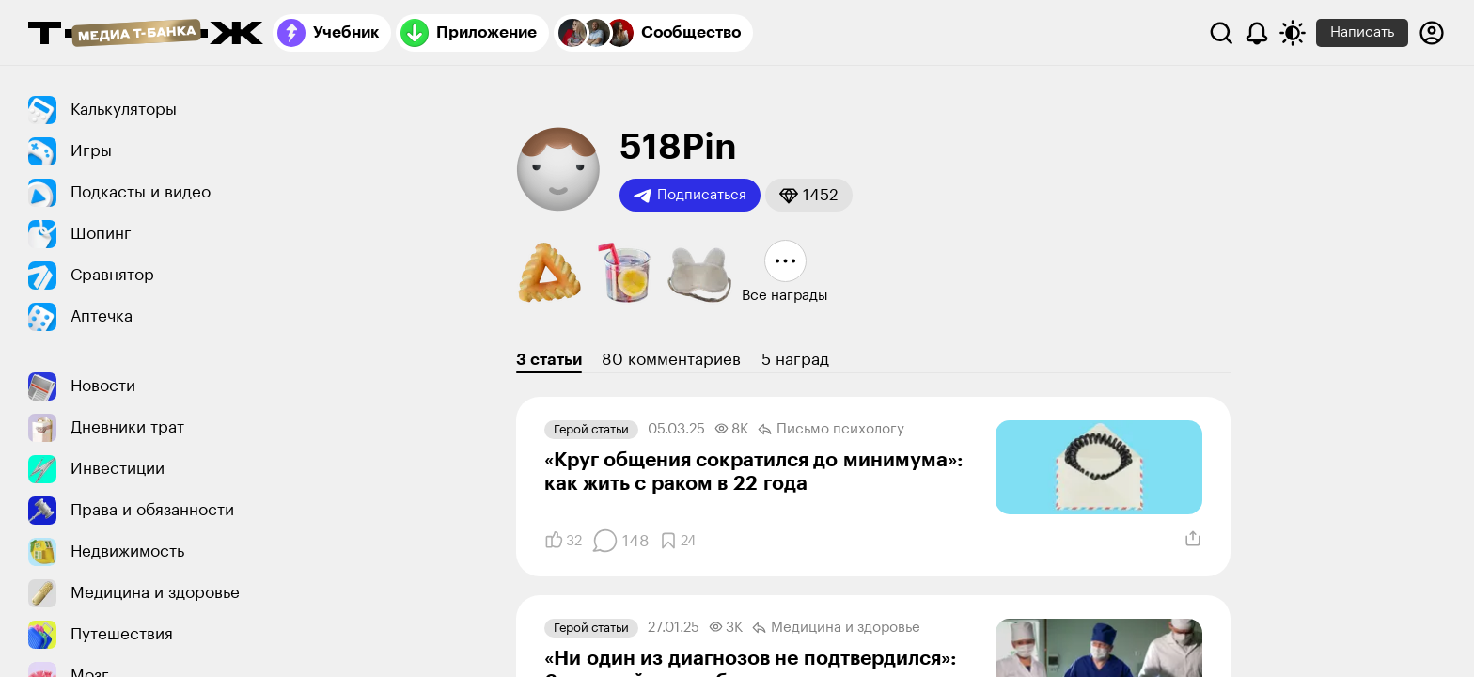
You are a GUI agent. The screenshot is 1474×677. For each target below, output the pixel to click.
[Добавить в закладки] (677, 540)
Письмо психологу (831, 429)
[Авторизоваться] (1432, 33)
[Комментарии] (620, 540)
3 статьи (549, 360)
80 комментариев (671, 360)
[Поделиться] (1193, 538)
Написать (1362, 32)
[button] (809, 195)
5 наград (795, 360)
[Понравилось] (563, 540)
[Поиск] (1221, 33)
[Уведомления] (1257, 33)
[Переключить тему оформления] (1292, 33)
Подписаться (690, 195)
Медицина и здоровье (836, 628)
